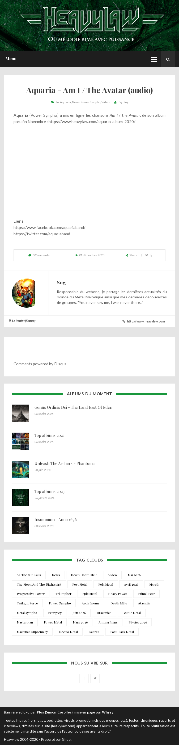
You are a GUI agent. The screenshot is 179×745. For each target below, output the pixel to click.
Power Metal (53, 622)
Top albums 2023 (50, 491)
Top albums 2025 (49, 435)
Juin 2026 (79, 613)
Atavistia (144, 603)
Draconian (104, 613)
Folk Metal (105, 584)
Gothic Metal (131, 613)
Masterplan (25, 622)
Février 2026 (138, 622)
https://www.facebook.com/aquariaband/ (50, 227)
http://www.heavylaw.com (146, 321)
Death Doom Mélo (84, 575)
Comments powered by (40, 363)
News (76, 102)
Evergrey (55, 613)
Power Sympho (90, 102)
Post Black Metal (122, 632)
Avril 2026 (131, 584)
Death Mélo (118, 603)
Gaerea (94, 632)
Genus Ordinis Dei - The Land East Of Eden (73, 407)
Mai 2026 (134, 575)
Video (105, 102)
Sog (125, 102)
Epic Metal (89, 593)
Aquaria (65, 102)
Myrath (154, 584)
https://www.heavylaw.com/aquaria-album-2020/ (92, 121)
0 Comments (41, 255)
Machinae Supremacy (32, 632)
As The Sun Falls (29, 575)
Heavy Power (117, 593)
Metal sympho (27, 613)
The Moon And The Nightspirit (39, 584)
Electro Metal (68, 632)
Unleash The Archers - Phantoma (65, 463)
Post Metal (79, 584)
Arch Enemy (91, 603)
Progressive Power (31, 593)
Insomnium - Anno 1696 (56, 519)
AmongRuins (108, 622)
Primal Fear (146, 593)
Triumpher (63, 593)
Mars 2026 (80, 622)
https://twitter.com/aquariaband (42, 233)
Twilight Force (27, 603)
